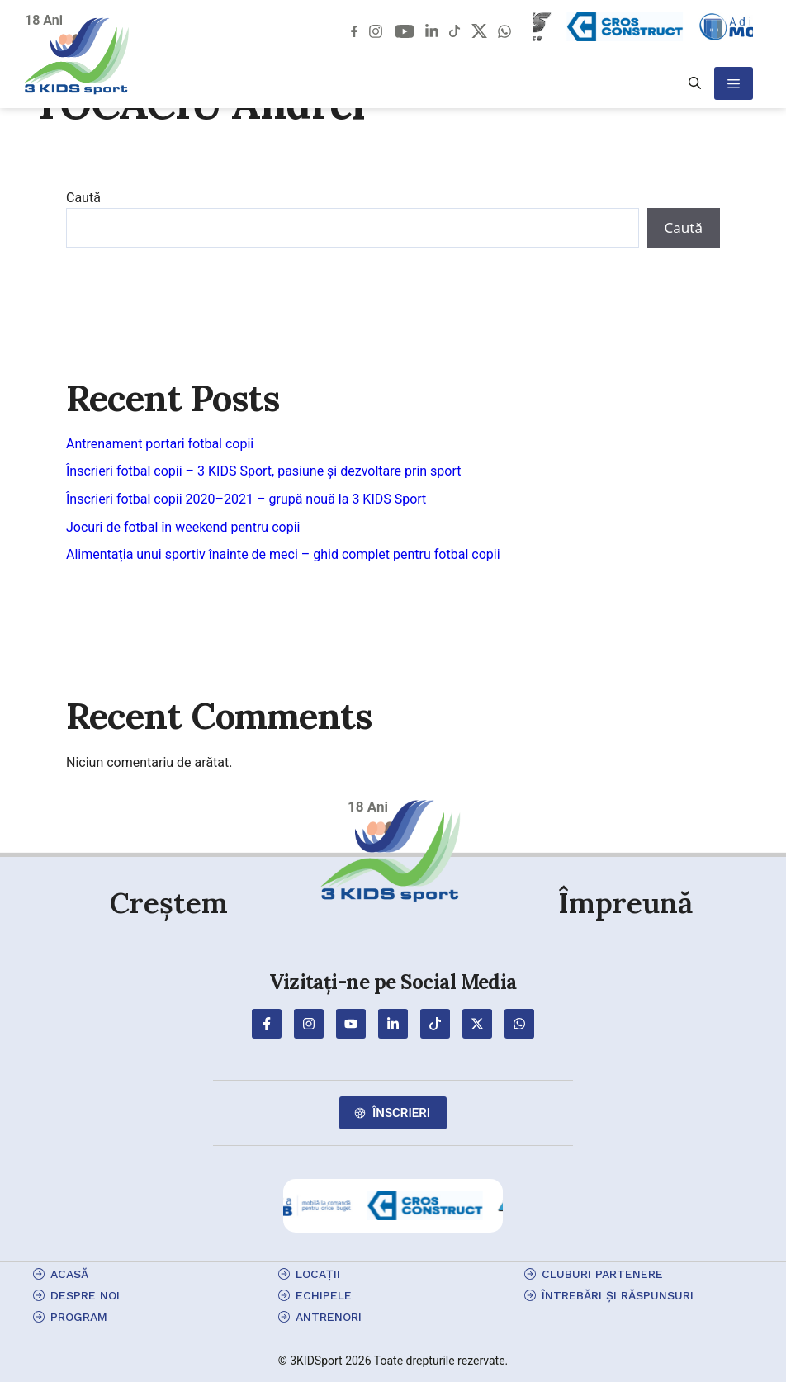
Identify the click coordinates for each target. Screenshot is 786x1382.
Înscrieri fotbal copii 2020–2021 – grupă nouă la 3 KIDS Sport (246, 499)
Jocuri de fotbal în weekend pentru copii (183, 527)
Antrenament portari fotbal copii (159, 444)
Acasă (69, 1273)
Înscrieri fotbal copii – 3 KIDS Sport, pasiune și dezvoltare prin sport (264, 471)
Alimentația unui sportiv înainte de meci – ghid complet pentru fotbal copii (283, 554)
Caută (83, 198)
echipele (324, 1295)
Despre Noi (85, 1295)
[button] (694, 83)
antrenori (329, 1316)
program (78, 1316)
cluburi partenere (602, 1273)
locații (318, 1273)
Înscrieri (401, 1112)
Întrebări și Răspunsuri (618, 1295)
